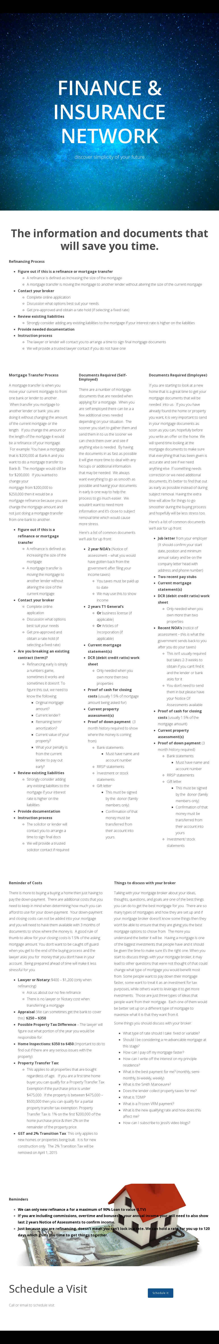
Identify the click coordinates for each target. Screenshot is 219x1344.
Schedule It (161, 1293)
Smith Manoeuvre (155, 1084)
